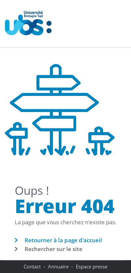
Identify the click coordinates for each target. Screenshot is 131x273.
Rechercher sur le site (53, 249)
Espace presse (91, 266)
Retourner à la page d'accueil (63, 240)
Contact (32, 266)
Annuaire (58, 266)
